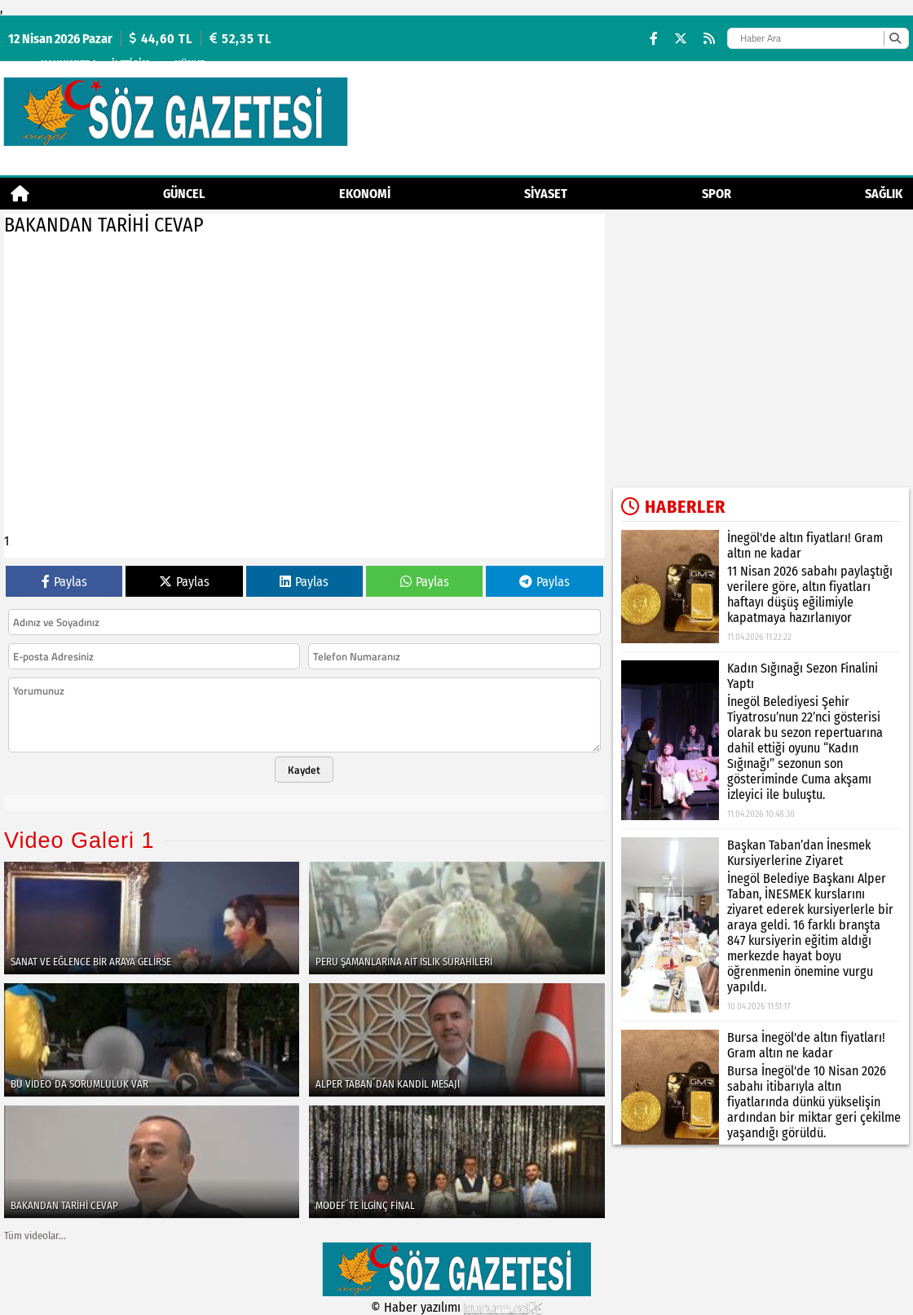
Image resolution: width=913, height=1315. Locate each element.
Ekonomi (364, 193)
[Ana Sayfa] (20, 194)
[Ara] (895, 38)
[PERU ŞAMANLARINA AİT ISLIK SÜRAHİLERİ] (456, 918)
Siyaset (545, 193)
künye (189, 64)
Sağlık (883, 193)
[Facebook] (654, 38)
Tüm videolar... (35, 1235)
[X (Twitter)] (680, 38)
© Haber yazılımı (456, 1307)
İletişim (130, 64)
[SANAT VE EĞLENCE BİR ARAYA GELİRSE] (151, 918)
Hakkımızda (69, 64)
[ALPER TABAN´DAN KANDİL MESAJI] (456, 1039)
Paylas (64, 581)
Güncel (184, 193)
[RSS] (709, 38)
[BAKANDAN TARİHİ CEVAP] (151, 1161)
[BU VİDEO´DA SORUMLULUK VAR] (151, 1039)
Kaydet (304, 769)
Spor (716, 193)
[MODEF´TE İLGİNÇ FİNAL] (456, 1161)
